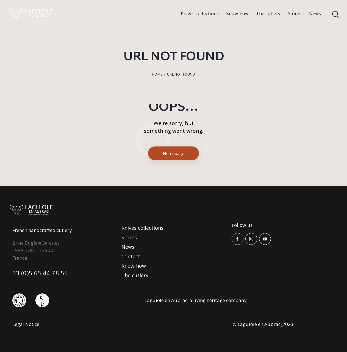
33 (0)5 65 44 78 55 (40, 273)
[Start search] (335, 14)
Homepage (173, 153)
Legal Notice (26, 324)
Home (157, 74)
